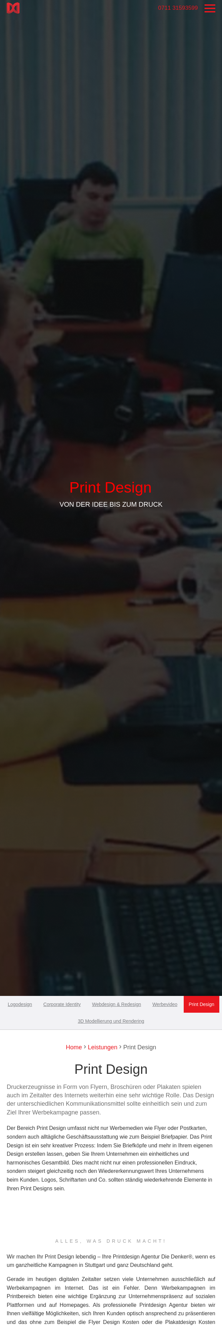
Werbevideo (164, 1004)
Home (74, 1047)
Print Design (201, 1004)
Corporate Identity (62, 1004)
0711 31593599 (178, 8)
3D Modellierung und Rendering (111, 1021)
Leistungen (101, 1047)
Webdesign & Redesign (116, 1004)
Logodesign (20, 1004)
